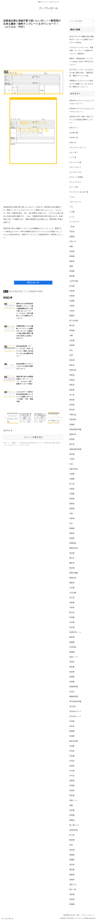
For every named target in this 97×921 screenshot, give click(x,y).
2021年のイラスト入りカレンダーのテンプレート (81, 102)
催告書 (71, 276)
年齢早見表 (73, 469)
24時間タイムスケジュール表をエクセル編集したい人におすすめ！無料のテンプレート (81, 84)
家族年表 (72, 434)
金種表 (71, 879)
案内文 (71, 558)
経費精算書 (73, 687)
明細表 (71, 533)
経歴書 (71, 682)
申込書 (71, 622)
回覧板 (71, 380)
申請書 (71, 617)
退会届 (71, 850)
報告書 (71, 390)
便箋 (71, 266)
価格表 (71, 261)
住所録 (71, 251)
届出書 (71, 454)
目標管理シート (75, 632)
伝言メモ (72, 241)
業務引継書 (73, 573)
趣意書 (71, 840)
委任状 (71, 410)
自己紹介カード (75, 711)
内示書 (71, 286)
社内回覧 (72, 647)
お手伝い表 (73, 138)
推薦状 (71, 504)
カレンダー (73, 152)
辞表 (71, 845)
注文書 (71, 588)
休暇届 (71, 236)
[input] (82, 21)
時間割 (71, 538)
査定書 (71, 553)
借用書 (71, 271)
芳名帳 (71, 721)
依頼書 (71, 256)
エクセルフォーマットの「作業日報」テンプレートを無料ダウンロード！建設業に (81, 51)
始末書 (71, 405)
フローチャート (75, 202)
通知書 (71, 870)
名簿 (6, 291)
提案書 (71, 508)
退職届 (71, 855)
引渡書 (71, 474)
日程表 (71, 518)
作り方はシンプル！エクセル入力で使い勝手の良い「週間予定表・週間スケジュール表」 (81, 73)
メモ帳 (71, 212)
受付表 (71, 325)
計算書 (71, 756)
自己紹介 (72, 706)
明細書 (71, 528)
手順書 (71, 494)
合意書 (71, 340)
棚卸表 (71, 563)
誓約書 (71, 795)
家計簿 (71, 444)
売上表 (71, 395)
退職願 (71, 860)
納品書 (71, 672)
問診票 (71, 360)
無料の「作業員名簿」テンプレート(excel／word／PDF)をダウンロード (81, 62)
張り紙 (71, 484)
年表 (71, 464)
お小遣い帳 (73, 133)
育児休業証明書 (75, 701)
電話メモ (72, 884)
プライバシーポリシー (87, 915)
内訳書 (71, 291)
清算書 (71, 602)
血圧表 (71, 726)
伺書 (71, 246)
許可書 (71, 771)
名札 (71, 350)
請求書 (71, 810)
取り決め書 (73, 320)
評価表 (71, 790)
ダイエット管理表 (76, 177)
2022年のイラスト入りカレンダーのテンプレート (81, 110)
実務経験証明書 (75, 429)
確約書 (71, 637)
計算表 (71, 761)
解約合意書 (73, 741)
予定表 (71, 231)
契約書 (71, 400)
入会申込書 (73, 281)
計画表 (71, 751)
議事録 (71, 820)
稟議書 (71, 652)
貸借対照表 (73, 830)
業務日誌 (72, 578)
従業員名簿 (33, 291)
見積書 (71, 736)
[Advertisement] (33, 49)
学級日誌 (72, 415)
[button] (93, 21)
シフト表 (72, 157)
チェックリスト (75, 182)
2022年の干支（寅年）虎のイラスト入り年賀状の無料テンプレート (81, 120)
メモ (71, 207)
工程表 (71, 459)
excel (12, 291)
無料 (40, 291)
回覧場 (71, 375)
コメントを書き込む (33, 391)
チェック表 (73, 187)
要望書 (71, 731)
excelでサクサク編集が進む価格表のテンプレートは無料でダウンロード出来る (81, 39)
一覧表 (71, 227)
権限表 (71, 583)
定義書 (71, 424)
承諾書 (71, 499)
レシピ (71, 217)
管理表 (71, 662)
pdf (16, 291)
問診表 (71, 365)
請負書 (71, 815)
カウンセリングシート (77, 147)
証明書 (71, 785)
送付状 (71, 865)
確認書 (71, 642)
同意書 (71, 345)
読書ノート (73, 800)
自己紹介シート (75, 716)
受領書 (71, 330)
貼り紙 (71, 835)
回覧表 (71, 385)
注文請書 (72, 593)
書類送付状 (73, 548)
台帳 (71, 335)
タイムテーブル (75, 172)
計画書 (71, 746)
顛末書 (71, 899)
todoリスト (73, 128)
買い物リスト (74, 825)
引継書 (71, 479)
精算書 (71, 667)
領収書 (71, 894)
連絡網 (71, 874)
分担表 (71, 311)
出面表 (71, 306)
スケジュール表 (75, 162)
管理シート (73, 657)
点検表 (71, 607)
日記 (71, 523)
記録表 (71, 766)
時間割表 (72, 543)
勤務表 (71, 316)
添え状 (71, 597)
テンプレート (24, 291)
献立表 (71, 612)
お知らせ (72, 142)
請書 (71, 805)
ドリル (71, 197)
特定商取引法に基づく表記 (71, 915)
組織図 (71, 677)
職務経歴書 (73, 696)
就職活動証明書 (75, 449)
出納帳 (71, 301)
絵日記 (71, 692)
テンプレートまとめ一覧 (78, 192)
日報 (71, 513)
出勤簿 (71, 296)
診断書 (71, 781)
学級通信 (72, 419)
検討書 (71, 568)
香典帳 (71, 904)
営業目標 (72, 370)
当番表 (71, 489)
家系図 (71, 439)
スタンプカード (75, 167)
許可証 (71, 776)
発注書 (71, 627)
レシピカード (74, 222)
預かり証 (72, 889)
